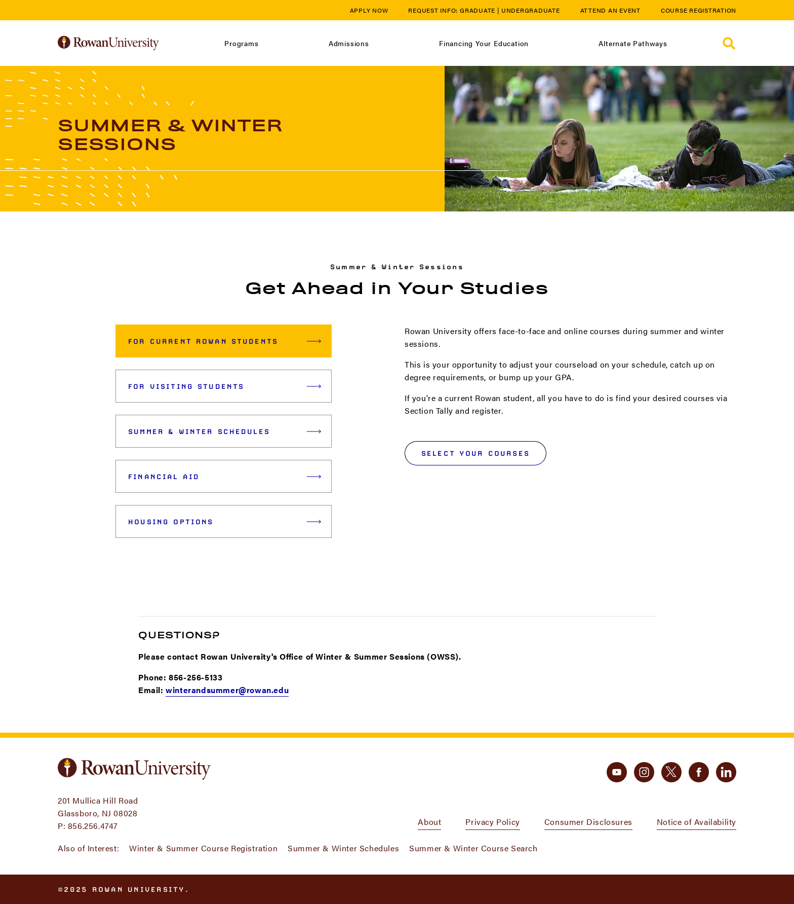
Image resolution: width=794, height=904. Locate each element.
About (429, 821)
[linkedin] (726, 772)
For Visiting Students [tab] (224, 386)
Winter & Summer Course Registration (203, 848)
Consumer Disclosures (588, 821)
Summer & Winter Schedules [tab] (224, 431)
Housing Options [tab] (224, 522)
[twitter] (671, 772)
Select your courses (475, 453)
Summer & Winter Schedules (343, 848)
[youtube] (617, 772)
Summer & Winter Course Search (473, 848)
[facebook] (699, 772)
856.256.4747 (93, 825)
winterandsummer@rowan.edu (227, 690)
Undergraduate (530, 10)
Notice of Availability (696, 821)
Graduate (477, 10)
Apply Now (369, 10)
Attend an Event (610, 10)
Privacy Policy (492, 821)
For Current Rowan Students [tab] (224, 341)
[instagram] (644, 772)
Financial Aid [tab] (224, 477)
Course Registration (698, 10)
